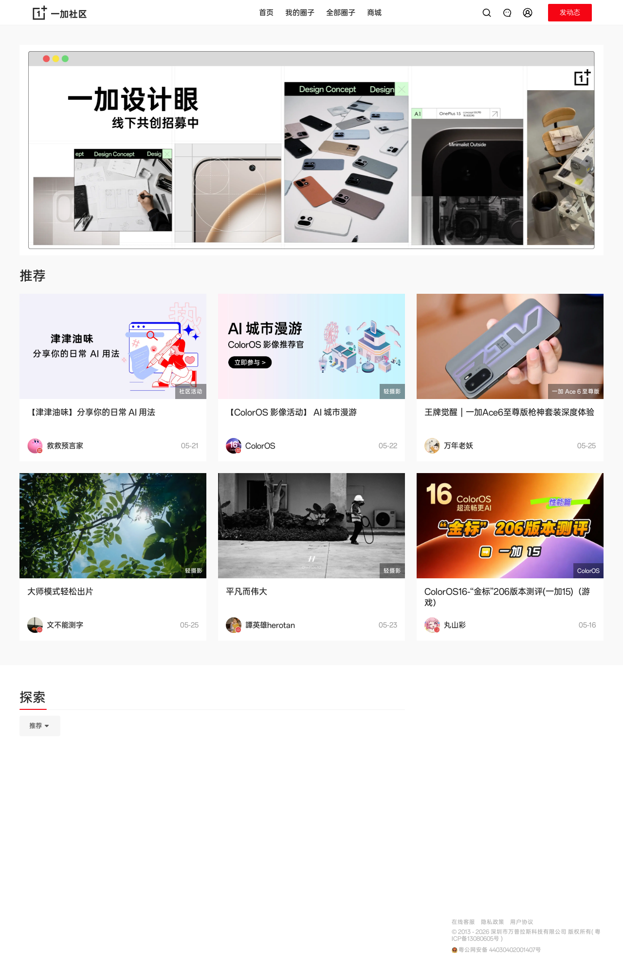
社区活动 (190, 391)
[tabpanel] (212, 775)
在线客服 (463, 922)
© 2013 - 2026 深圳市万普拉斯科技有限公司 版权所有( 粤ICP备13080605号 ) (526, 935)
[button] (529, 12)
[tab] (33, 699)
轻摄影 (392, 391)
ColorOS (588, 570)
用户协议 (521, 922)
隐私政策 (492, 922)
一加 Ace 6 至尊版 (576, 391)
